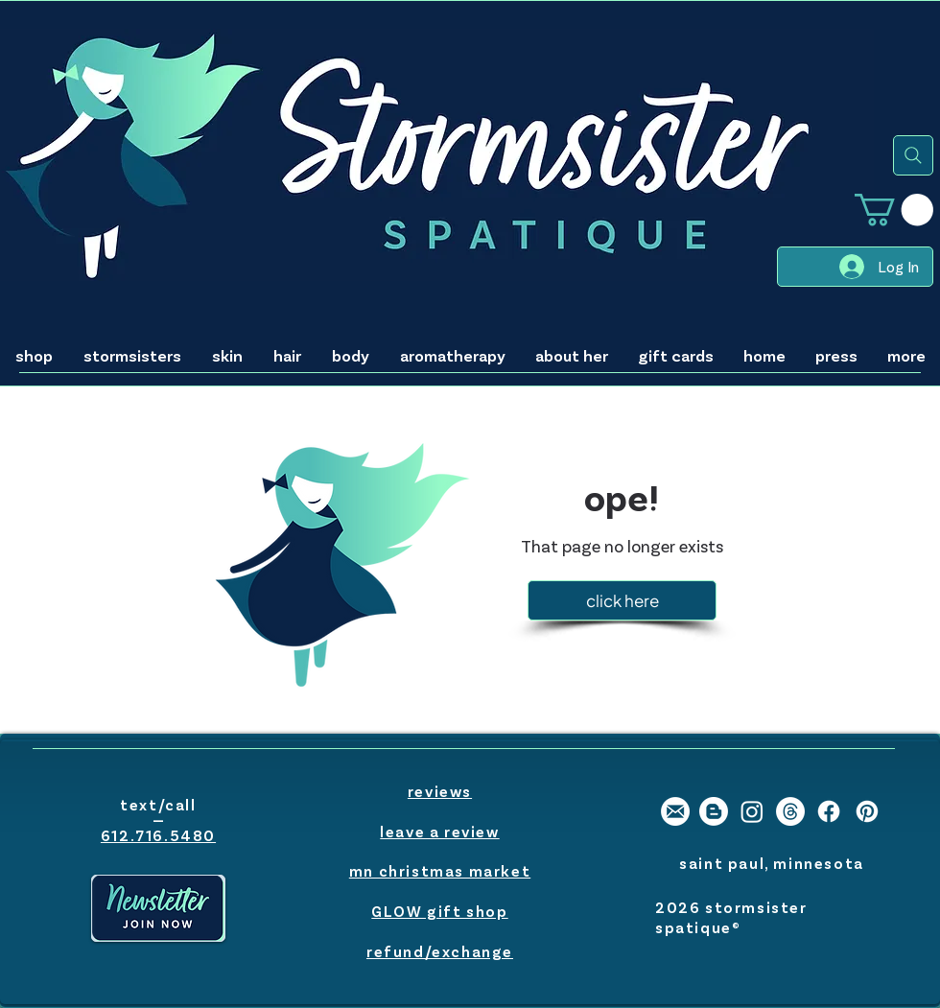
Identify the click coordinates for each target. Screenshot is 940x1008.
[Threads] (790, 811)
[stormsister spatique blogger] (713, 811)
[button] (894, 209)
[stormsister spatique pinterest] (867, 811)
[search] (913, 155)
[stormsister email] (675, 811)
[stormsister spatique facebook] (828, 811)
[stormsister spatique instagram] (752, 811)
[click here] (622, 600)
